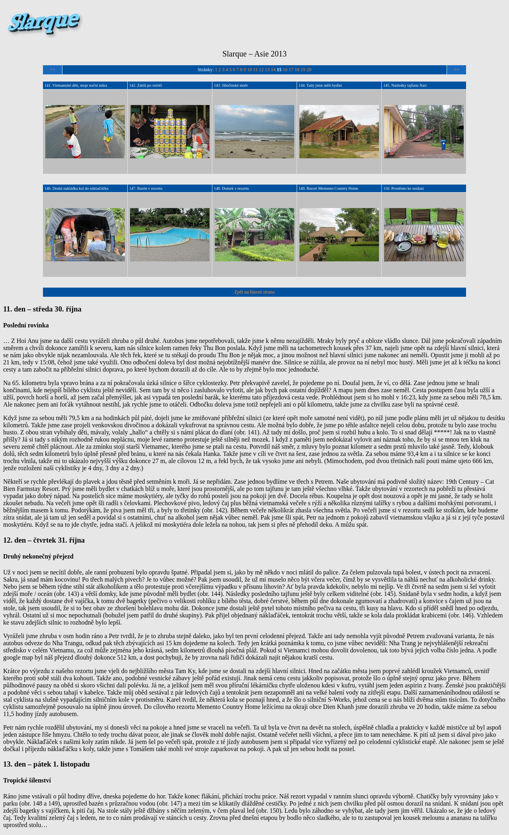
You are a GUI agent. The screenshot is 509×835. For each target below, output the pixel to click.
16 (285, 69)
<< (52, 69)
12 (261, 69)
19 (303, 69)
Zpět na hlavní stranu (254, 292)
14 (273, 69)
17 (291, 69)
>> (456, 69)
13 (267, 69)
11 (255, 69)
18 (297, 69)
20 (309, 69)
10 (249, 69)
